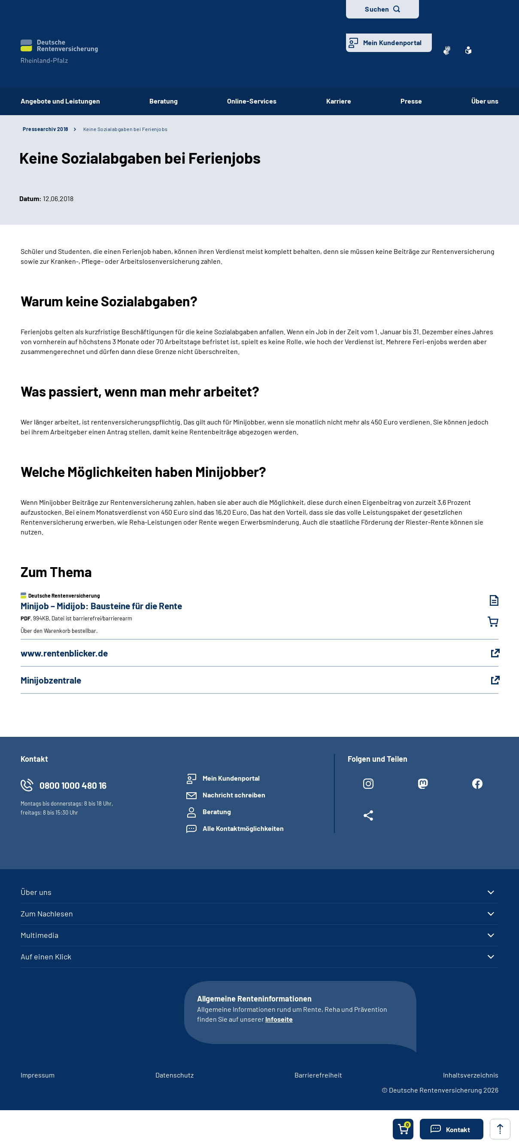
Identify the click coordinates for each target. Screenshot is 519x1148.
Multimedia (39, 935)
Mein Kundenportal (392, 42)
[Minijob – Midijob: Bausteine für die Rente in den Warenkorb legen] (487, 622)
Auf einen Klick (46, 956)
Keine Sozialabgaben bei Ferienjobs (125, 129)
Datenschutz (174, 1075)
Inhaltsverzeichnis (470, 1075)
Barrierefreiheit (318, 1075)
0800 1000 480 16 (72, 785)
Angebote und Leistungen (60, 101)
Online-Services (251, 101)
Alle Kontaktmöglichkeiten (243, 828)
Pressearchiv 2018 (45, 129)
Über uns (484, 101)
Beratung (163, 101)
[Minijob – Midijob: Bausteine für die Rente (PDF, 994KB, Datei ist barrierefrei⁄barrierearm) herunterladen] (487, 600)
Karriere (338, 101)
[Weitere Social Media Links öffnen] (368, 817)
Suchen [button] (377, 9)
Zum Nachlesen (47, 913)
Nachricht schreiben (234, 795)
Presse (411, 101)
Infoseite (279, 1019)
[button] (451, 1129)
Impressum (38, 1075)
